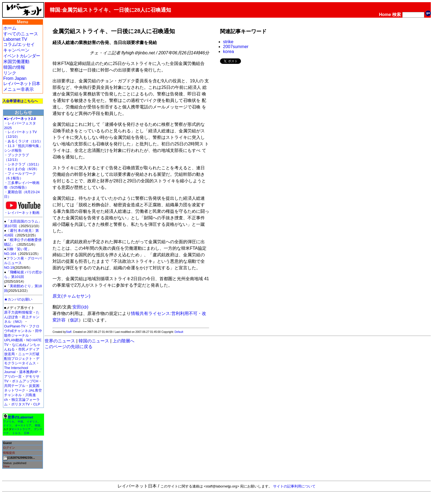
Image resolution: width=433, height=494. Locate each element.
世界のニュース (60, 341)
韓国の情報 (14, 67)
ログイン (9, 447)
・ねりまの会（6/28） (21, 169)
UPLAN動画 (13, 340)
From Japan (14, 78)
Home (385, 14)
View (6, 466)
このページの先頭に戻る (68, 346)
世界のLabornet (20, 417)
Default (179, 331)
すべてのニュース (20, 34)
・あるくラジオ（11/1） (23, 141)
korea (228, 51)
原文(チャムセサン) (71, 296)
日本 (26, 433)
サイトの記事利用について (294, 486)
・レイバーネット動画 (23, 211)
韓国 (37, 425)
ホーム (9, 28)
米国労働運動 (16, 61)
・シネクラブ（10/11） (22, 164)
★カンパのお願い (18, 299)
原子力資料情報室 (18, 312)
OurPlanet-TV (14, 326)
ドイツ (7, 425)
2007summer (235, 46)
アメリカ (8, 421)
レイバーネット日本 (21, 83)
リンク (9, 73)
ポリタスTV (20, 404)
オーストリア (23, 425)
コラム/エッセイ (19, 44)
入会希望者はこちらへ (20, 101)
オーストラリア (20, 429)
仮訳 (74, 320)
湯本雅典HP (28, 372)
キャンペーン (16, 50)
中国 (20, 421)
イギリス (32, 421)
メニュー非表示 (18, 89)
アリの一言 (13, 376)
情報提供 (9, 452)
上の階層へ (123, 341)
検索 (396, 14)
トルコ (16, 433)
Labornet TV (15, 39)
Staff (68, 331)
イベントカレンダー (21, 56)
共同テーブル (14, 386)
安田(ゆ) (80, 307)
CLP (36, 404)
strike (228, 41)
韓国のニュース (94, 341)
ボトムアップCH (25, 381)
